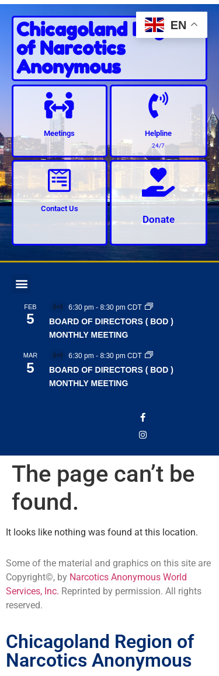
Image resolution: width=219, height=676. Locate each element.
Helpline (158, 133)
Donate (158, 219)
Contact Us (59, 208)
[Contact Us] (59, 180)
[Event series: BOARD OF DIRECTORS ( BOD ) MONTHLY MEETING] (149, 307)
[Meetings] (59, 105)
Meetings (59, 133)
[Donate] (158, 182)
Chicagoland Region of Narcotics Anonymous (104, 48)
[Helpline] (158, 105)
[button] (21, 283)
